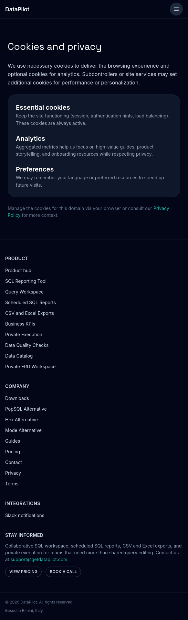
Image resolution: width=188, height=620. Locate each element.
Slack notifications (24, 515)
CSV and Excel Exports (29, 313)
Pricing (12, 451)
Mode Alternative (23, 430)
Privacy (13, 473)
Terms (11, 483)
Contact (13, 462)
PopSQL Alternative (26, 409)
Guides (12, 441)
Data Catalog (19, 356)
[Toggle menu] (176, 9)
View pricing (23, 571)
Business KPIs (20, 324)
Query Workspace (24, 291)
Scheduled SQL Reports (30, 302)
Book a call (63, 571)
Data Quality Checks (26, 345)
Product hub (18, 270)
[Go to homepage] (17, 9)
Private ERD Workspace (30, 366)
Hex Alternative (21, 419)
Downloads (17, 398)
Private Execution (23, 334)
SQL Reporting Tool (26, 281)
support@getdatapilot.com (38, 559)
